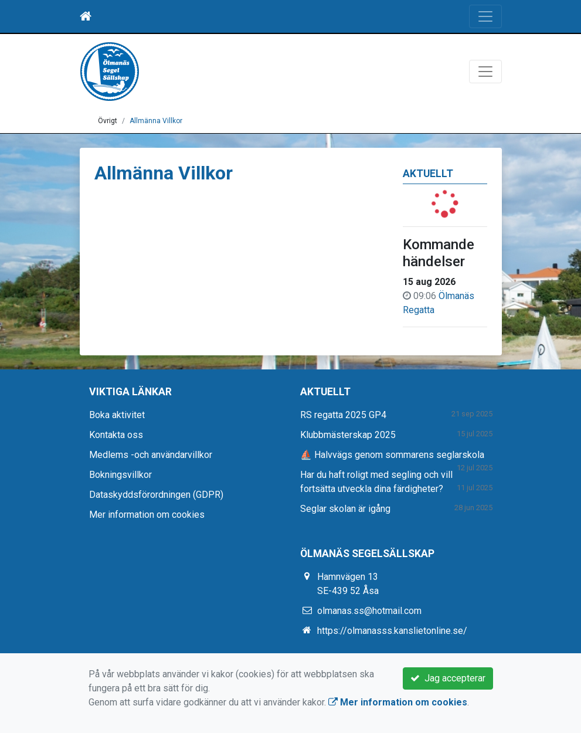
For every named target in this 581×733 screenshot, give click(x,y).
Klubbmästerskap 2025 (348, 434)
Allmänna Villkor (156, 121)
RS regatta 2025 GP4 (343, 414)
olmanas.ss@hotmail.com (369, 610)
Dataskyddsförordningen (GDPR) (156, 494)
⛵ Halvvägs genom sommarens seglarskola (392, 454)
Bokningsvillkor (120, 474)
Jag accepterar (447, 678)
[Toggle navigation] (485, 16)
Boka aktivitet (117, 414)
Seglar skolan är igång (345, 508)
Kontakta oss (116, 434)
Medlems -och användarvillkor (150, 454)
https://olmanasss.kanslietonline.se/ (392, 630)
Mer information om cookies (147, 514)
